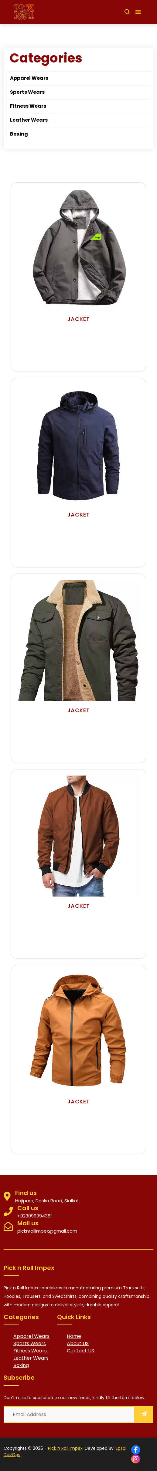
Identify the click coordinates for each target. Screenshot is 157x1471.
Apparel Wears (29, 78)
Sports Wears (27, 92)
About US (78, 1343)
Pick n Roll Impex (65, 1448)
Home (74, 1336)
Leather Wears (29, 119)
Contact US (80, 1350)
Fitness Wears (28, 106)
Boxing (19, 133)
